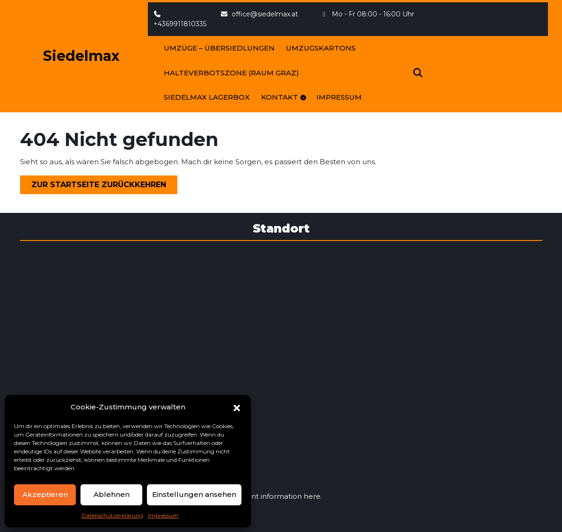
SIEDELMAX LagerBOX (207, 97)
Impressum (163, 515)
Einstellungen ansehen (194, 494)
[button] (236, 407)
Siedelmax (81, 56)
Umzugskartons (321, 48)
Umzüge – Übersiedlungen (219, 48)
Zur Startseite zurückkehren (104, 186)
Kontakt (279, 97)
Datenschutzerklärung (112, 515)
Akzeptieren (45, 494)
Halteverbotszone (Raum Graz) (231, 72)
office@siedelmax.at (259, 14)
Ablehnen (112, 494)
